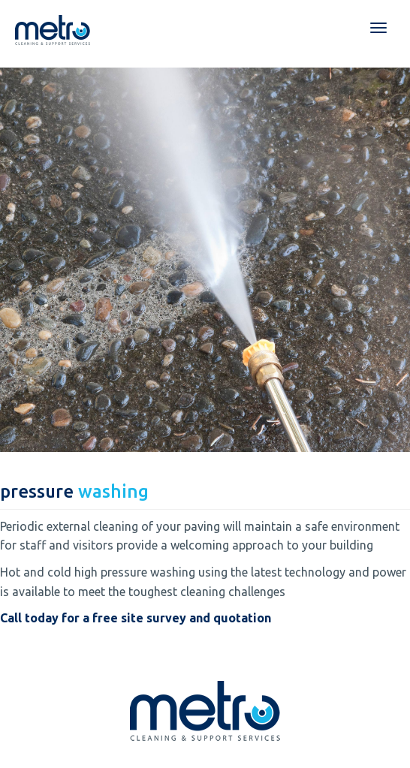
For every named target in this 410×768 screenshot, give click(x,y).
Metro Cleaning (52, 30)
